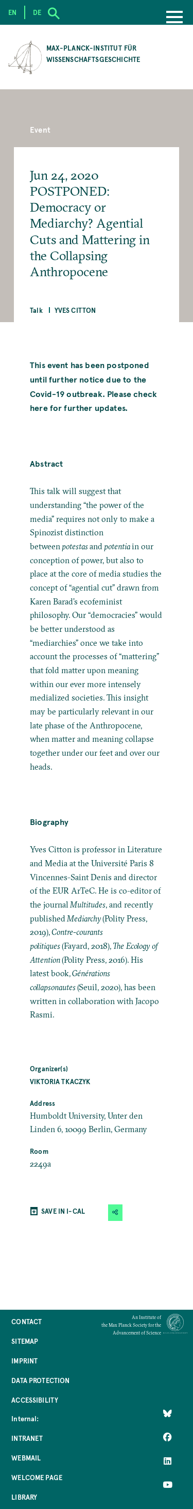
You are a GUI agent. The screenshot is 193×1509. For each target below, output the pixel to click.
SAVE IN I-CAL (63, 1211)
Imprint (24, 1360)
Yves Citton (75, 310)
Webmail (26, 1458)
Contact (26, 1321)
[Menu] (174, 18)
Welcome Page (36, 1477)
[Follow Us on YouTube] (167, 1484)
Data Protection (40, 1380)
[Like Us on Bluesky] (167, 1413)
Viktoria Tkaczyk (60, 1081)
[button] (115, 1212)
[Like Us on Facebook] (167, 1437)
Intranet (27, 1438)
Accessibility (34, 1400)
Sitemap (24, 1341)
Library (24, 1497)
